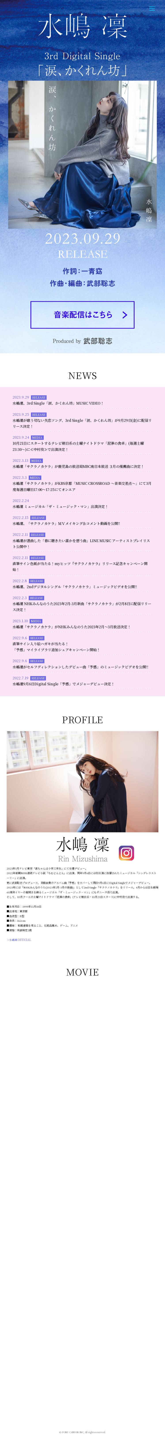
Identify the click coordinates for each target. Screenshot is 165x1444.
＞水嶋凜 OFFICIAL (19, 940)
